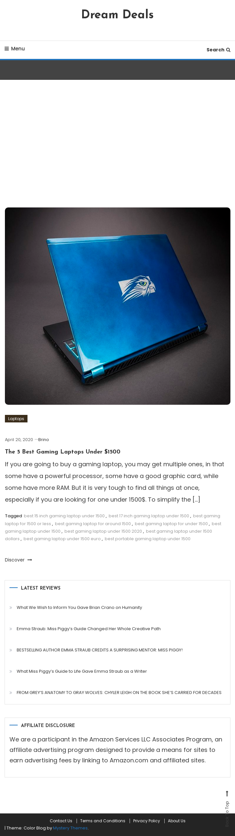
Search (218, 49)
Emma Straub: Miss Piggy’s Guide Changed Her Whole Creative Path (89, 629)
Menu (15, 48)
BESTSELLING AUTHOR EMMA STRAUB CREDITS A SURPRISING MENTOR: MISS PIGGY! (100, 650)
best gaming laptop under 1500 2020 (103, 531)
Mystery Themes (70, 828)
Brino (43, 439)
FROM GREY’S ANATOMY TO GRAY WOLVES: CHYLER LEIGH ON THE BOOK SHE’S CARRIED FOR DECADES (119, 692)
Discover (18, 560)
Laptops (16, 418)
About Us (177, 821)
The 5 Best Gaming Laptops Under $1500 (62, 452)
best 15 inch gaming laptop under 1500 (64, 516)
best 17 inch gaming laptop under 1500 (149, 516)
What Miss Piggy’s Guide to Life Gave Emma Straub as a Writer (82, 671)
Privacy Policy (146, 821)
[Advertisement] (117, 145)
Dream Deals (117, 15)
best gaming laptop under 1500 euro (62, 539)
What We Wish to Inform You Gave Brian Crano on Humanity (79, 607)
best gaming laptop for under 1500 (171, 524)
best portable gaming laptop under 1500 (147, 539)
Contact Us (61, 821)
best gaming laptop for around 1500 (93, 524)
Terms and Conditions (102, 821)
